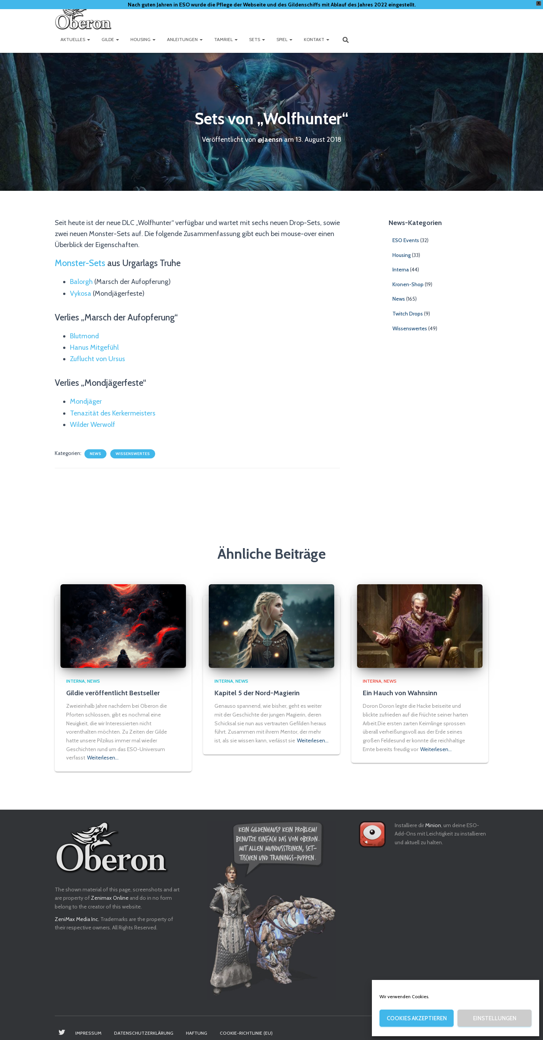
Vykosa (80, 292)
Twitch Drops (407, 313)
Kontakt (316, 39)
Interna (400, 269)
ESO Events (405, 239)
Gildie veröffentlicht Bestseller (113, 693)
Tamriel (226, 39)
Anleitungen (185, 39)
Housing (143, 39)
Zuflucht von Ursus (97, 356)
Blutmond (84, 334)
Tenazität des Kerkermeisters (113, 410)
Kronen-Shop (408, 284)
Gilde (110, 39)
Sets (257, 39)
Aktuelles (75, 39)
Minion (433, 825)
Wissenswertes (133, 450)
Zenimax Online (110, 897)
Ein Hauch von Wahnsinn (400, 693)
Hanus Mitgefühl (94, 345)
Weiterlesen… (103, 757)
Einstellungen (494, 1018)
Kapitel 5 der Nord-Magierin (257, 693)
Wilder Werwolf (93, 421)
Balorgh (81, 281)
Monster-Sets (80, 262)
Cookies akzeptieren (417, 1018)
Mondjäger (86, 399)
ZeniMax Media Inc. (77, 919)
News (95, 450)
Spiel (284, 39)
